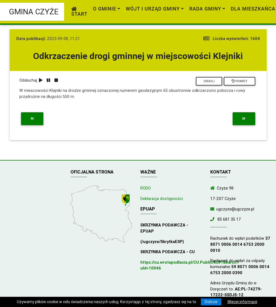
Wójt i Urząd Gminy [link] (153, 9)
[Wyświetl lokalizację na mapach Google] (213, 188)
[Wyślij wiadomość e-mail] (213, 209)
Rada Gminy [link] (205, 9)
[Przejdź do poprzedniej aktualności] (32, 118)
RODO (145, 188)
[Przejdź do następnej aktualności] (244, 118)
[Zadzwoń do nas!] (213, 219)
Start (79, 12)
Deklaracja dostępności (161, 198)
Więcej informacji (242, 301)
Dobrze (211, 301)
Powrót (240, 81)
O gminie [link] (104, 9)
